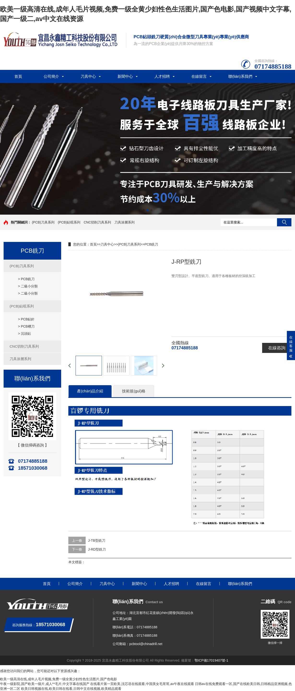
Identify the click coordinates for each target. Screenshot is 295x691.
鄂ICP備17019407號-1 (211, 660)
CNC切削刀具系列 (97, 222)
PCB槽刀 (28, 326)
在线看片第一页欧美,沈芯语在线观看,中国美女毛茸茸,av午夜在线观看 (142, 684)
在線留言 (199, 76)
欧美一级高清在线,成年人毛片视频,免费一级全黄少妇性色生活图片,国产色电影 (58, 679)
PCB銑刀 (28, 279)
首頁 (18, 76)
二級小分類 (29, 286)
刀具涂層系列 (124, 222)
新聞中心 (125, 76)
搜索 (284, 222)
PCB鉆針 (28, 319)
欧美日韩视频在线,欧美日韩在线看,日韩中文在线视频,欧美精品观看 (71, 689)
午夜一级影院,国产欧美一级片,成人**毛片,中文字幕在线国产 (44, 684)
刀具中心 (88, 76)
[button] (144, 210)
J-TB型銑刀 (96, 540)
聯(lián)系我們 (240, 76)
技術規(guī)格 (133, 391)
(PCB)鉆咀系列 (69, 222)
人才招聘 (162, 76)
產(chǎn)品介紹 (90, 391)
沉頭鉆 (26, 333)
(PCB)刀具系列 (43, 222)
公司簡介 (51, 76)
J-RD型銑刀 (97, 549)
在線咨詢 (276, 348)
